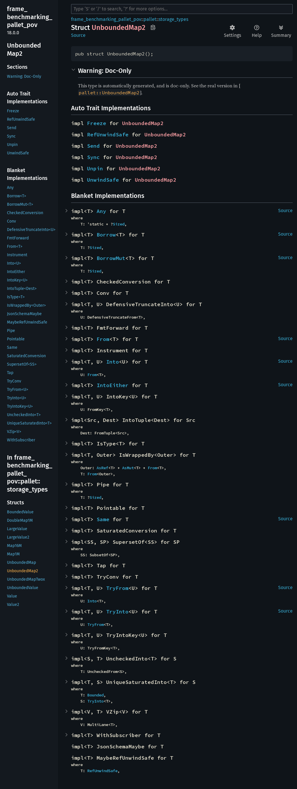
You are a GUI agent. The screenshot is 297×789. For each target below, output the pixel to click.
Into (112, 361)
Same (103, 519)
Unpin (95, 168)
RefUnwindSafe (107, 134)
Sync (93, 157)
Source (78, 35)
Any (101, 211)
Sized (118, 224)
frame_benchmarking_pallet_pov (106, 19)
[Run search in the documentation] (182, 9)
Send (93, 145)
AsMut (128, 467)
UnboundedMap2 (143, 123)
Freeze (96, 123)
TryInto (117, 611)
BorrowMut (111, 258)
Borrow (106, 234)
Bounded (95, 695)
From (103, 339)
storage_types (173, 19)
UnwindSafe (103, 179)
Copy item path (153, 27)
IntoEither (112, 385)
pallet (150, 19)
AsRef (102, 467)
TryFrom (117, 588)
